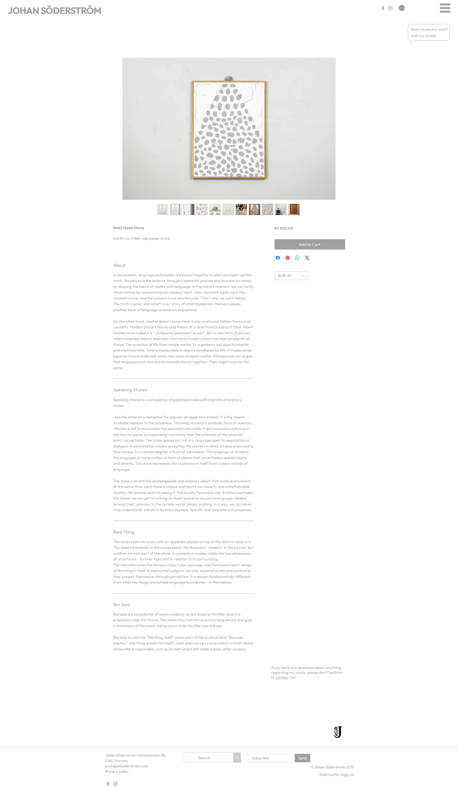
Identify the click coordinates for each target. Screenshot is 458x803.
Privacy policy (117, 771)
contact (282, 677)
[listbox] (292, 275)
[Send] (302, 758)
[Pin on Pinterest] (288, 258)
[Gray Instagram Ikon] (390, 8)
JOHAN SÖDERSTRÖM (54, 10)
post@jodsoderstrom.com (126, 766)
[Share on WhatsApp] (297, 258)
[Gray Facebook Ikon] (383, 8)
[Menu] (445, 8)
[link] (402, 8)
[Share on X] (307, 258)
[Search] (204, 758)
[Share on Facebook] (278, 258)
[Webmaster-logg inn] (336, 774)
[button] (430, 29)
